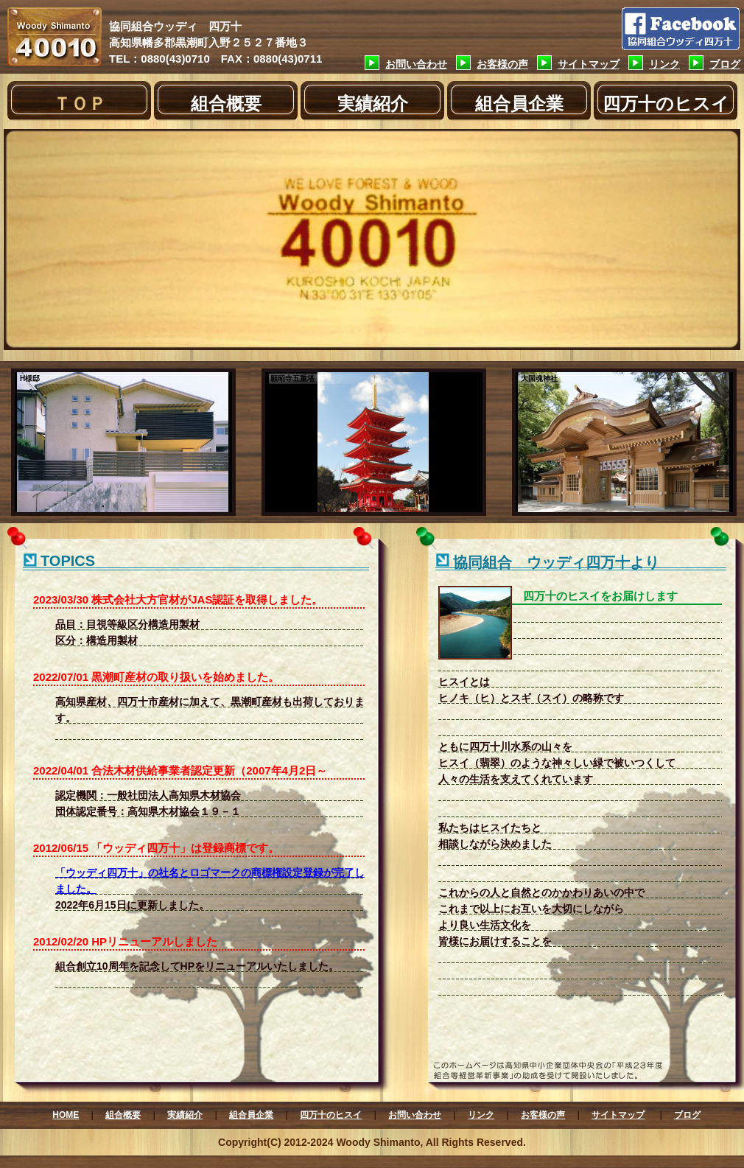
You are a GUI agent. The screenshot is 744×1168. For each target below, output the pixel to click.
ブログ (724, 64)
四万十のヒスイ (666, 103)
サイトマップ (589, 64)
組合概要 (226, 103)
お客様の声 (502, 64)
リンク (664, 64)
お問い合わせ (416, 64)
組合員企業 (519, 103)
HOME (65, 1115)
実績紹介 (372, 103)
